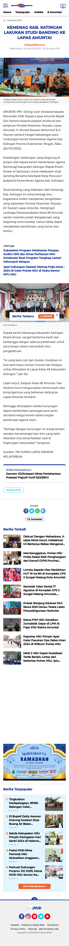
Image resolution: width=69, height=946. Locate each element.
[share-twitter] (31, 510)
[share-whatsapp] (37, 510)
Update (46, 316)
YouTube (50, 918)
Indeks (38, 12)
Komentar (34, 518)
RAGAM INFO (13, 490)
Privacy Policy (18, 929)
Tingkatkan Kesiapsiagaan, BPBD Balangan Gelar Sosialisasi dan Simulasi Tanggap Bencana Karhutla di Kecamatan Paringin (25, 803)
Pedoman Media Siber (33, 925)
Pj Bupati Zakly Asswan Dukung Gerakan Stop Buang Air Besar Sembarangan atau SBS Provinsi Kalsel (25, 820)
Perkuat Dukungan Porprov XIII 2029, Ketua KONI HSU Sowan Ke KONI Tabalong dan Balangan (25, 871)
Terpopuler (22, 12)
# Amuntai (54, 12)
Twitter (42, 918)
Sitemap (32, 929)
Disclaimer (52, 925)
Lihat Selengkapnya (34, 886)
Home (7, 12)
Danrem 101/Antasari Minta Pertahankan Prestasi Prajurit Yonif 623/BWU (33, 475)
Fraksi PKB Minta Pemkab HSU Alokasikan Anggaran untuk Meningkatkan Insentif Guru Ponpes (23, 854)
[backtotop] (34, 900)
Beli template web (48, 929)
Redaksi (15, 925)
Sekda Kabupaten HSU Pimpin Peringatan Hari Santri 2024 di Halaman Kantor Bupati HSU (25, 837)
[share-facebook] (25, 510)
